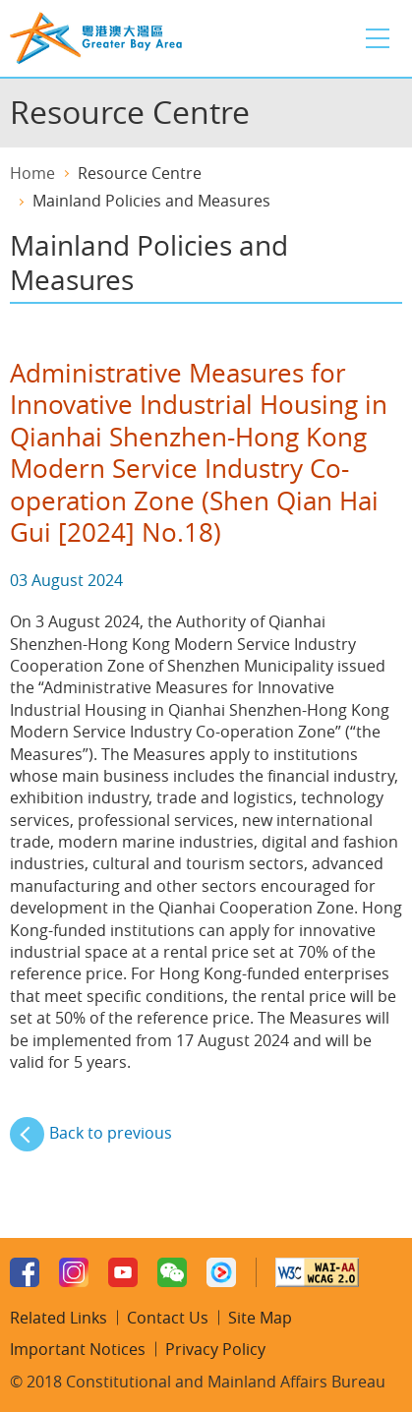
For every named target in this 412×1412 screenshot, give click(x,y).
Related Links (58, 1317)
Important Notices (78, 1349)
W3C (317, 1272)
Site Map (260, 1317)
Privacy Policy (215, 1349)
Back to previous (110, 1133)
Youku (221, 1272)
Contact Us (167, 1317)
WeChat (172, 1272)
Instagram (73, 1272)
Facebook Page (24, 1272)
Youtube (123, 1272)
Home (32, 173)
